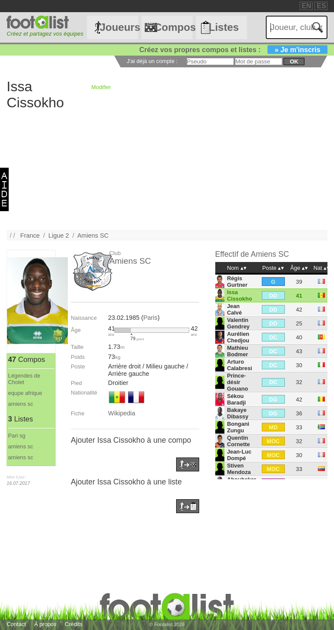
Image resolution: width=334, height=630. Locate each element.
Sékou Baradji (236, 399)
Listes (224, 27)
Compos (173, 27)
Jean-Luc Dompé (239, 454)
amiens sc (20, 404)
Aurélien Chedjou (238, 337)
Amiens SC (93, 235)
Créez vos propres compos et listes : (233, 49)
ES (321, 6)
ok (294, 61)
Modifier (101, 87)
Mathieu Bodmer (237, 351)
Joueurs (119, 27)
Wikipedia (121, 413)
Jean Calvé (234, 309)
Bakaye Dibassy (237, 413)
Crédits (74, 624)
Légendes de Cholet (24, 378)
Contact (16, 624)
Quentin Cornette (238, 441)
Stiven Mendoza (239, 468)
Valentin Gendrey (238, 323)
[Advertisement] (167, 169)
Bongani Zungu (238, 427)
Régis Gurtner (237, 281)
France (30, 235)
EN (306, 6)
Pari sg (17, 435)
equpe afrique (25, 393)
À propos (45, 624)
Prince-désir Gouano (237, 382)
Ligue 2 (58, 235)
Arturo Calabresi (239, 364)
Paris (150, 317)
